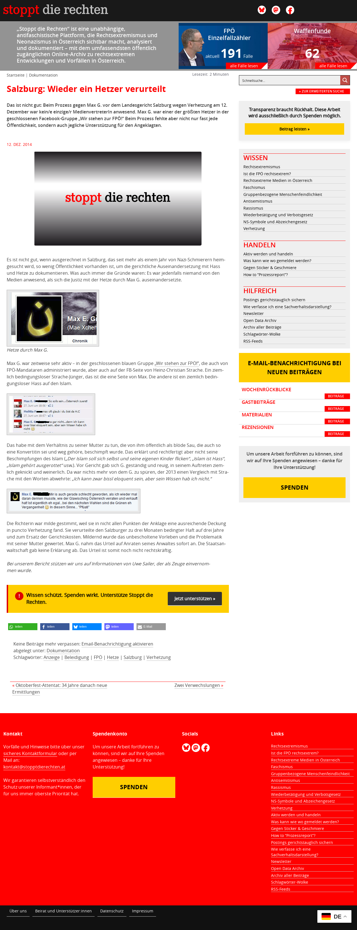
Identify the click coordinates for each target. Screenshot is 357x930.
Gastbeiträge (296, 405)
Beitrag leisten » (294, 129)
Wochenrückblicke (296, 393)
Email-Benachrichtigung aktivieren (117, 644)
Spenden (294, 487)
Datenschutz (112, 911)
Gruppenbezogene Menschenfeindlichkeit (282, 194)
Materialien (296, 418)
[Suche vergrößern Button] (345, 80)
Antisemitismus (257, 201)
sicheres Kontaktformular (30, 753)
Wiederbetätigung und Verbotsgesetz (278, 214)
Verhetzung (159, 657)
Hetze (113, 657)
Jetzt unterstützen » (194, 599)
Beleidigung (76, 657)
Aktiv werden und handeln (268, 254)
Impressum (142, 911)
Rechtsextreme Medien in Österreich (277, 180)
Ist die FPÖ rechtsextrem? (267, 173)
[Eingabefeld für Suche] (290, 80)
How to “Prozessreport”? (265, 274)
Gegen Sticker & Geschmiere (269, 267)
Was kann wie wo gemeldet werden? (277, 260)
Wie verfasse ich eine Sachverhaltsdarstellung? (287, 306)
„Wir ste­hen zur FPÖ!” (177, 363)
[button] (22, 626)
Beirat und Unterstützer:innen (63, 911)
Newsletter (253, 313)
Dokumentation (43, 75)
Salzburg (133, 657)
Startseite (16, 75)
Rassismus (253, 208)
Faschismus (254, 187)
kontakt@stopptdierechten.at (34, 767)
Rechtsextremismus (261, 166)
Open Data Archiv (259, 320)
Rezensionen (296, 430)
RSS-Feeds (253, 341)
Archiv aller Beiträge (262, 327)
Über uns (18, 911)
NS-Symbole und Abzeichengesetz (275, 221)
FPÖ (98, 657)
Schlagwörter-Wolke (262, 334)
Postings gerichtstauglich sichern (274, 299)
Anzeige (52, 657)
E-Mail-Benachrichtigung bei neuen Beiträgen (294, 367)
